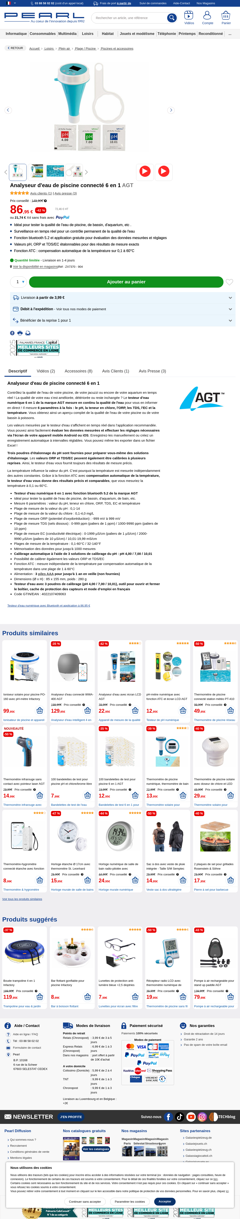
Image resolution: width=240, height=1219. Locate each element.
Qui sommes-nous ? (23, 1139)
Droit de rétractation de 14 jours (204, 1033)
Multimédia (67, 34)
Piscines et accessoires (116, 48)
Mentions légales (21, 1157)
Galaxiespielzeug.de (198, 1137)
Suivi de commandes (152, 3)
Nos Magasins (206, 3)
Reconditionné (211, 34)
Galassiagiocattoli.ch (198, 1155)
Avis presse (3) (152, 371)
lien (215, 1179)
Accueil (34, 48)
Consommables (43, 34)
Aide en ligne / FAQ (25, 1034)
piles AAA (46, 574)
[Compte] (207, 18)
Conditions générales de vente (29, 1151)
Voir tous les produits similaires (22, 899)
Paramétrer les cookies (130, 1201)
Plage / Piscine (85, 48)
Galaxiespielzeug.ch (198, 1149)
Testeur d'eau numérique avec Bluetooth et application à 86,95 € (48, 605)
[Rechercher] (172, 17)
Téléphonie (167, 34)
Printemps (187, 34)
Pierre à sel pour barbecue (211, 889)
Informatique (16, 34)
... (230, 34)
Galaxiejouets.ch (196, 1143)
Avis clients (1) (115, 371)
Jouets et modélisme (137, 34)
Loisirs (87, 34)
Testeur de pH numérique (162, 720)
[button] (34, 266)
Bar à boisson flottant (64, 1006)
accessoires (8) (79, 371)
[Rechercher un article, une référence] (134, 18)
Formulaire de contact (27, 1048)
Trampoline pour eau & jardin (22, 1006)
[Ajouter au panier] (126, 282)
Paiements (139, 1033)
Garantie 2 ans (193, 1039)
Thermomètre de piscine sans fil (166, 1006)
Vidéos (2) (46, 371)
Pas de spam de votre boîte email (205, 1044)
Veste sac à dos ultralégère (163, 889)
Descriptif (17, 371)
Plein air (64, 48)
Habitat (108, 34)
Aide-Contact (181, 3)
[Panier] (226, 18)
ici (227, 1191)
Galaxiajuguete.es (197, 1161)
